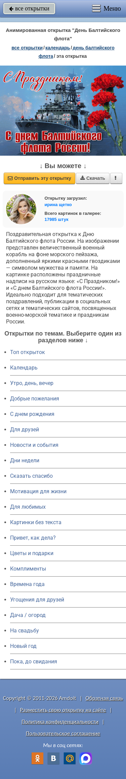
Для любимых (28, 507)
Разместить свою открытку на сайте (63, 709)
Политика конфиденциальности (60, 721)
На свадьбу (24, 630)
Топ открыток (27, 352)
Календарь (57, 47)
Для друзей (24, 429)
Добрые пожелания (34, 398)
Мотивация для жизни (38, 491)
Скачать (92, 178)
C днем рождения (32, 414)
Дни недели (24, 460)
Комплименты (28, 569)
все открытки (29, 8)
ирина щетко (58, 204)
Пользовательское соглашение (63, 733)
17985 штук (57, 219)
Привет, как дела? (33, 538)
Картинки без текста (35, 522)
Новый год (23, 646)
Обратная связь (104, 698)
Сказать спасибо (31, 476)
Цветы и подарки (31, 553)
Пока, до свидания (33, 661)
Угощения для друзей (37, 599)
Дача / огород (28, 615)
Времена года (27, 584)
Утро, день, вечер (31, 383)
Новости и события (34, 445)
